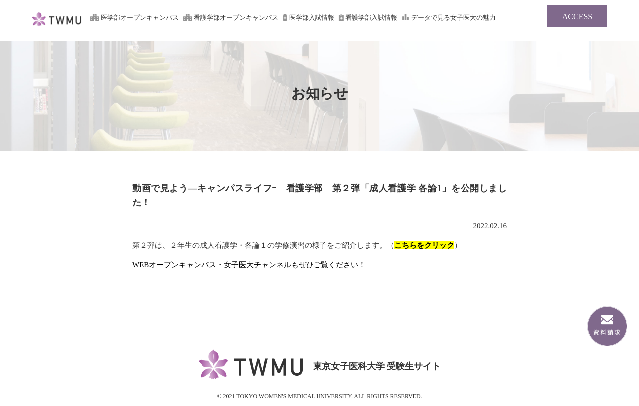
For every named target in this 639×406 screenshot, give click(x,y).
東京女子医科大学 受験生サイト (57, 26)
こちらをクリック (424, 245)
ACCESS (577, 16)
